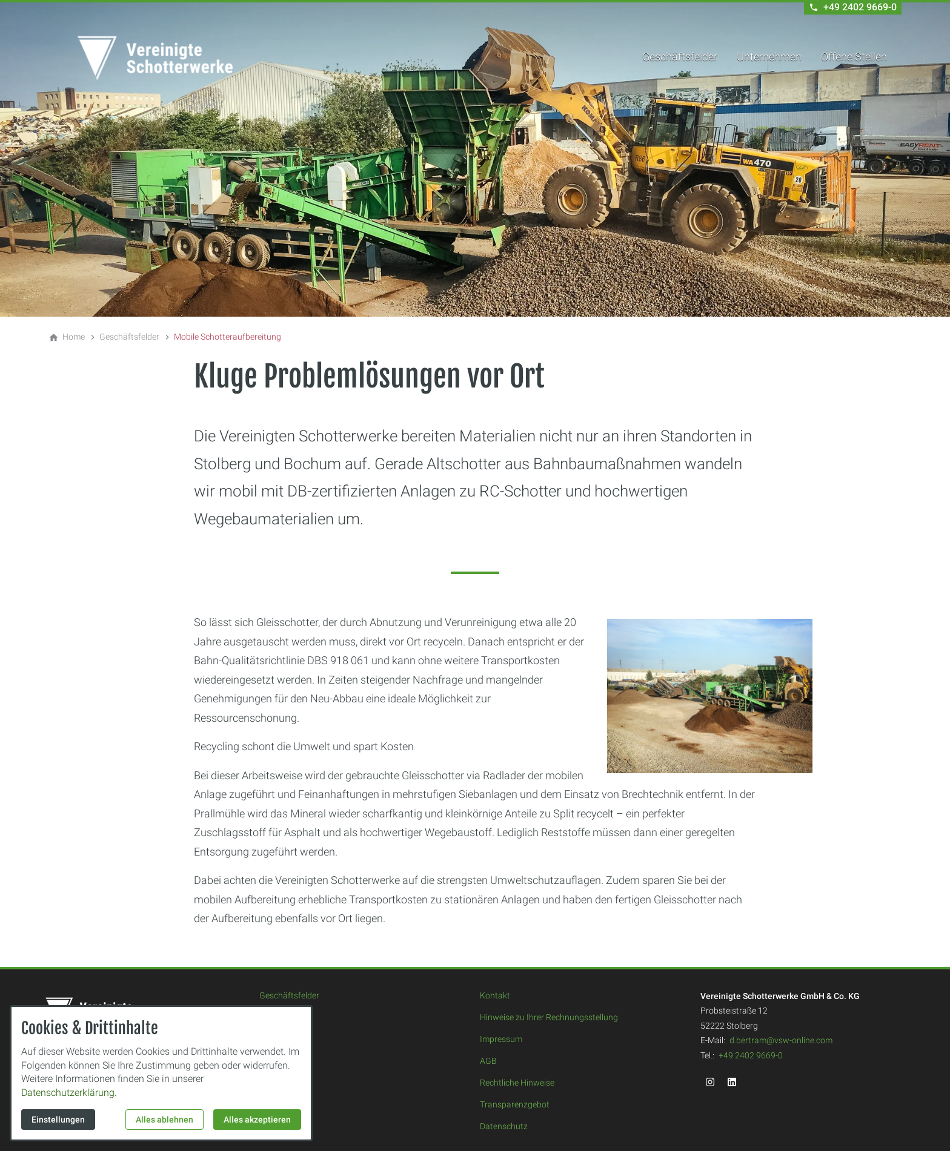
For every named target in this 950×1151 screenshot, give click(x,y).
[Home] (73, 336)
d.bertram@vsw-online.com (780, 1040)
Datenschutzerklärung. (69, 1092)
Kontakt (495, 995)
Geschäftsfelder (679, 56)
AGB (488, 1061)
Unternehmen (769, 56)
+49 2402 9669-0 (751, 1055)
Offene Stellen (854, 56)
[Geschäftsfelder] (129, 336)
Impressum (501, 1039)
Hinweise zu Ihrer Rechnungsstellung (549, 1017)
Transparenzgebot (515, 1104)
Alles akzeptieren (257, 1119)
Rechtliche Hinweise (517, 1082)
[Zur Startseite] (155, 58)
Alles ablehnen (164, 1119)
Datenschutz (504, 1126)
